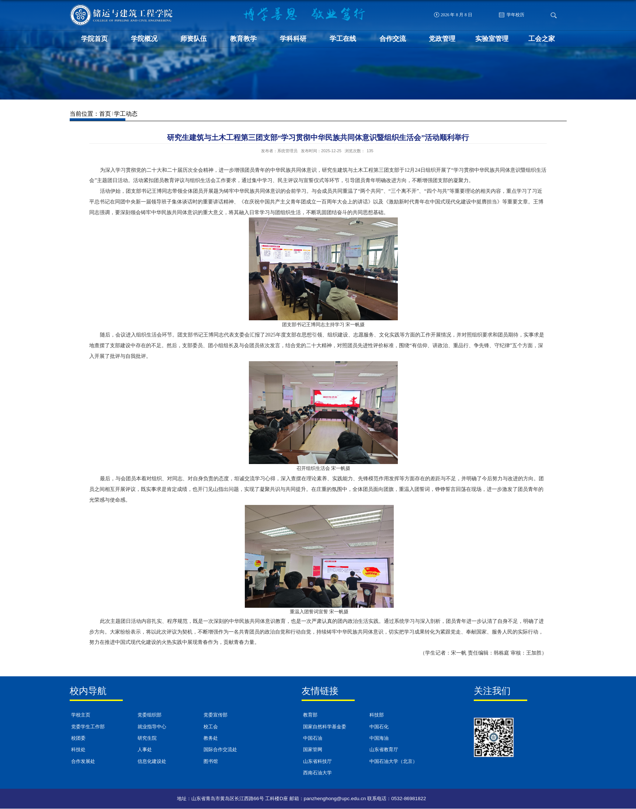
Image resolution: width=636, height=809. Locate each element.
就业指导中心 (152, 726)
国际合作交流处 (220, 749)
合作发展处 (83, 761)
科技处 (78, 749)
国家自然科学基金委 (324, 726)
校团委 (78, 738)
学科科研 (293, 38)
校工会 (211, 726)
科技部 (376, 715)
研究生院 (147, 738)
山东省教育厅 (383, 749)
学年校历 (511, 14)
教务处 (211, 738)
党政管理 (442, 38)
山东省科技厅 (317, 761)
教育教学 (243, 38)
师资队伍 (193, 38)
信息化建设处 (152, 761)
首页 (105, 114)
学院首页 (94, 38)
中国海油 (379, 738)
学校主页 (80, 715)
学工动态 (126, 114)
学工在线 (343, 38)
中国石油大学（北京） (393, 761)
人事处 (145, 749)
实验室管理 (491, 38)
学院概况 (144, 38)
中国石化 (379, 726)
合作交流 (392, 38)
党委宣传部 (215, 715)
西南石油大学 (317, 772)
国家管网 (312, 749)
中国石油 (312, 738)
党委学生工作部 (88, 726)
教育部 (310, 715)
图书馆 (211, 761)
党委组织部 (149, 715)
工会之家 (541, 38)
